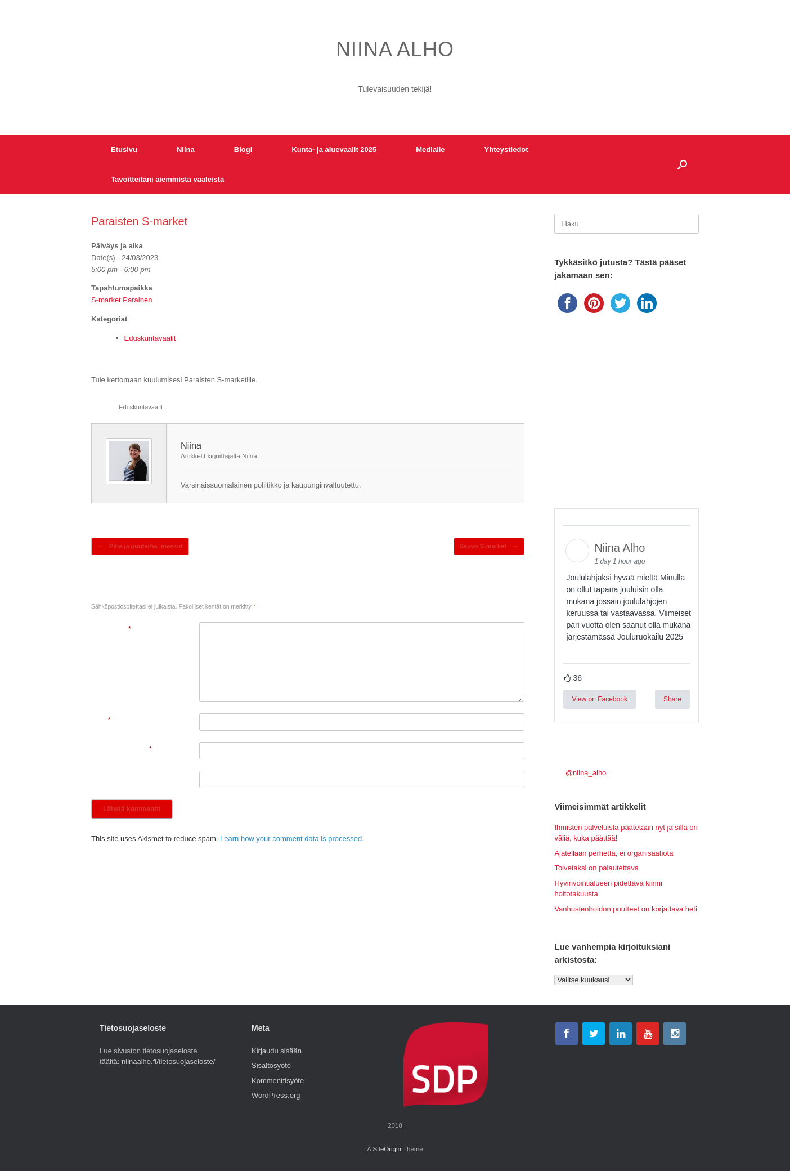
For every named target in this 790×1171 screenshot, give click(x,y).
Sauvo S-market (489, 546)
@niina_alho (585, 772)
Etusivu (124, 149)
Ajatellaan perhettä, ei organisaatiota (613, 853)
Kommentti (111, 628)
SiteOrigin (386, 1149)
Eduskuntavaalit (150, 338)
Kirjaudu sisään (277, 1051)
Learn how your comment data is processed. (292, 838)
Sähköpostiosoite (121, 748)
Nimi (101, 720)
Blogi (243, 149)
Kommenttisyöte (278, 1080)
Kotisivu (104, 777)
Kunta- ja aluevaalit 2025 (333, 149)
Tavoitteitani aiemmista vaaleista (167, 179)
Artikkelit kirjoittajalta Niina (219, 455)
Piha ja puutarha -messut (140, 546)
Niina (186, 149)
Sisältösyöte (271, 1065)
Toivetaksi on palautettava (596, 868)
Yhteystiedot (506, 149)
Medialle (430, 149)
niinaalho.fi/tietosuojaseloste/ (168, 1061)
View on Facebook (599, 699)
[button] (682, 164)
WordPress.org (276, 1095)
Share (672, 699)
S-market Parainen (121, 300)
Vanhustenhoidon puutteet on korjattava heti (625, 909)
